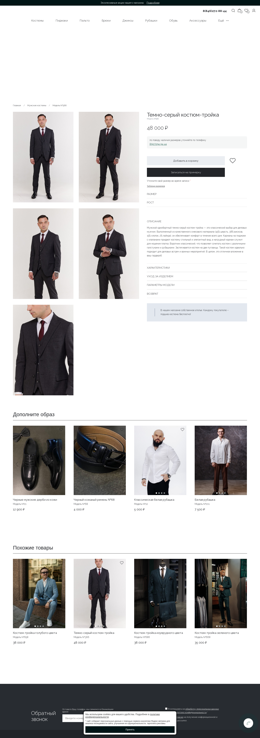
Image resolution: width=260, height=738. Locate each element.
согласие (178, 717)
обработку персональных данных (202, 709)
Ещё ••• (223, 20)
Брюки (106, 20)
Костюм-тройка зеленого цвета (217, 632)
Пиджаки (62, 20)
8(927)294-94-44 (158, 144)
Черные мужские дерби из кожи (35, 499)
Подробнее (153, 2)
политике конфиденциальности (191, 712)
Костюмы (37, 20)
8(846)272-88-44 (215, 11)
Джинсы (127, 20)
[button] (243, 468)
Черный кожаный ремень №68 (94, 499)
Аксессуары (197, 20)
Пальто (85, 20)
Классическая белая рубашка (154, 499)
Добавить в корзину (185, 160)
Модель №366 (59, 105)
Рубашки (151, 20)
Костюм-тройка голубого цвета (35, 632)
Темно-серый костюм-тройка (94, 632)
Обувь (173, 20)
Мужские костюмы (36, 105)
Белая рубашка (205, 499)
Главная (17, 105)
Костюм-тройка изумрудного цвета (158, 632)
